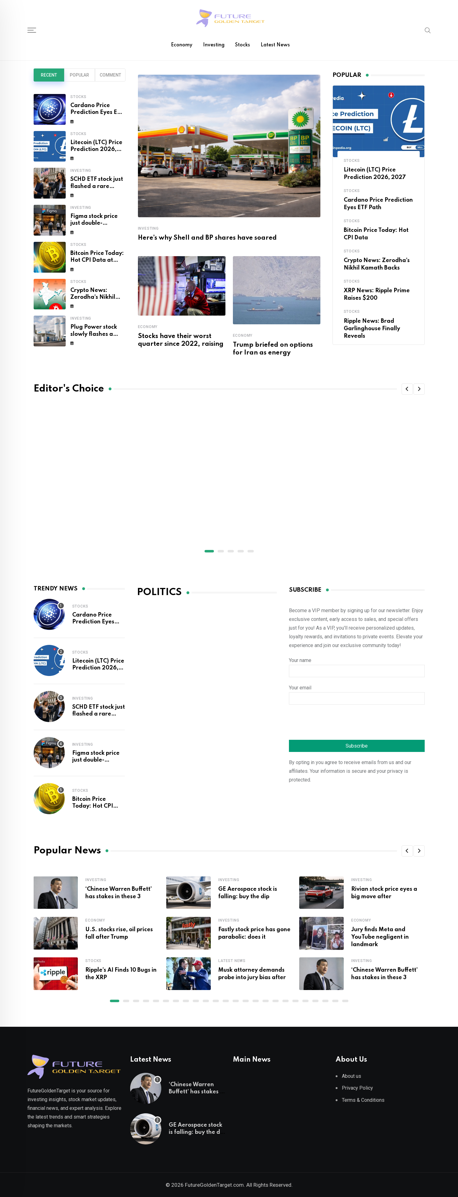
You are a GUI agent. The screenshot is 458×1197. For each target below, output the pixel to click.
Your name (357, 665)
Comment (110, 75)
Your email (357, 693)
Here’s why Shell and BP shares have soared (207, 238)
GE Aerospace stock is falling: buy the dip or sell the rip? (197, 1132)
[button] (407, 389)
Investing (213, 45)
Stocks (242, 45)
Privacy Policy (357, 1088)
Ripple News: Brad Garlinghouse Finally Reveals (372, 328)
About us (351, 1076)
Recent (49, 75)
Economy (181, 45)
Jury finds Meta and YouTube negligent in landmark (380, 937)
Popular (79, 75)
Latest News (275, 45)
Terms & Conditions (363, 1100)
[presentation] (336, 723)
